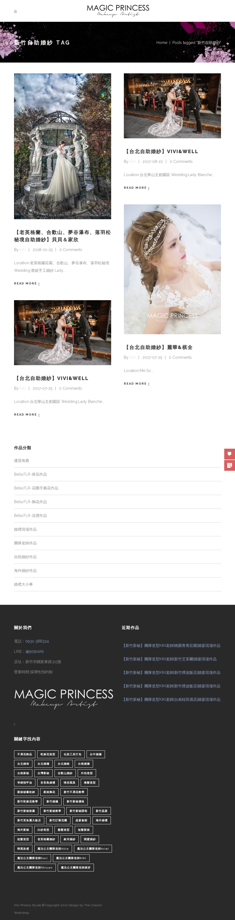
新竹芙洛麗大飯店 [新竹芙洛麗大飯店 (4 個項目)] (29, 819)
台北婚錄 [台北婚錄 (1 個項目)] (64, 763)
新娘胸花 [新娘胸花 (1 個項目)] (49, 791)
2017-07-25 (152, 357)
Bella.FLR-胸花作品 (30, 501)
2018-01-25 (43, 250)
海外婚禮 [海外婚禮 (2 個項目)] (102, 819)
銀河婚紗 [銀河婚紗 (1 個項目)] (70, 838)
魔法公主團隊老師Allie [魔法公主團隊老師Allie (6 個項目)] (53, 848)
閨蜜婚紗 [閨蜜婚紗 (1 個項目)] (90, 838)
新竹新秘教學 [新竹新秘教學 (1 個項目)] (52, 810)
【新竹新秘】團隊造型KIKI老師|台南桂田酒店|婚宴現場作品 (171, 699)
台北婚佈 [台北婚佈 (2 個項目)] (23, 763)
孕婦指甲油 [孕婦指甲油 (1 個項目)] (24, 782)
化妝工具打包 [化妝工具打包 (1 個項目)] (72, 753)
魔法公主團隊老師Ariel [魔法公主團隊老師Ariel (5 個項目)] (93, 848)
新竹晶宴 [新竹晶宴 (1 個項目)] (102, 810)
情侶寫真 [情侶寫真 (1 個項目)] (70, 782)
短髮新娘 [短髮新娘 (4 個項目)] (84, 829)
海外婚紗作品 (25, 570)
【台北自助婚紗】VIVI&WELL (161, 151)
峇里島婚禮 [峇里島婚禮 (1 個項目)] (47, 782)
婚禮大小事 (23, 584)
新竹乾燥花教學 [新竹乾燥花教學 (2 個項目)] (27, 800)
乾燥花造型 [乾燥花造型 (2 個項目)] (47, 753)
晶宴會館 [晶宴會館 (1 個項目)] (81, 819)
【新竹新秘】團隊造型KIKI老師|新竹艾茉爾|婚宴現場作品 (169, 659)
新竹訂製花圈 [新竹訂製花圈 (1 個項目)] (58, 819)
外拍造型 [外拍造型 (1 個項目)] (87, 772)
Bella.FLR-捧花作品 (30, 474)
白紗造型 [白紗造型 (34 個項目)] (43, 829)
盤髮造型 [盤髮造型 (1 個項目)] (64, 829)
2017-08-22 (152, 161)
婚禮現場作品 (25, 529)
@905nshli (35, 651)
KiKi (22, 250)
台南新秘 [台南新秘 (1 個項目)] (23, 772)
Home (161, 42)
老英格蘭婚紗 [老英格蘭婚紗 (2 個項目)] (46, 838)
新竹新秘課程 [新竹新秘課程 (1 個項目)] (78, 810)
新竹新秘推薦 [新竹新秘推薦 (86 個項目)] (26, 810)
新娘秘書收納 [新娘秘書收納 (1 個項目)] (26, 791)
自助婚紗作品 (25, 556)
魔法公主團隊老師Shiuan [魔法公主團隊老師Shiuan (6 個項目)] (35, 867)
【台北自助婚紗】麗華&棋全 (158, 347)
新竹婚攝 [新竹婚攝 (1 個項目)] (52, 800)
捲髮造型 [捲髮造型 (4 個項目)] (90, 782)
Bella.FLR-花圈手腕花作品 (36, 487)
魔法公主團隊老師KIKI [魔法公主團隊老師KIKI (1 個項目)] (71, 857)
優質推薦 (21, 460)
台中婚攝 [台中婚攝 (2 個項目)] (96, 753)
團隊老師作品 (25, 542)
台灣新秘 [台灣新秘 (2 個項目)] (43, 772)
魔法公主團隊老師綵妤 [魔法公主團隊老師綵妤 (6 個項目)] (76, 867)
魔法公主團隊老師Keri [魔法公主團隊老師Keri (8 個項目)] (32, 857)
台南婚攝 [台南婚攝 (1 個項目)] (84, 763)
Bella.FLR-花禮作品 (30, 515)
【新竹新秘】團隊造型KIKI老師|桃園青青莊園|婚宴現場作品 (171, 645)
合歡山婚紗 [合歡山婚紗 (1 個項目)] (65, 772)
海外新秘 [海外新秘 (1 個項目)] (23, 829)
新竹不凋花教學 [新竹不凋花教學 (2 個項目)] (74, 791)
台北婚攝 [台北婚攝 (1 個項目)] (43, 763)
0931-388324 (37, 641)
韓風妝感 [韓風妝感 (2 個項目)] (23, 848)
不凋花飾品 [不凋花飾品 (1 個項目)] (24, 753)
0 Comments (70, 250)
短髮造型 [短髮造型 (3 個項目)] (23, 838)
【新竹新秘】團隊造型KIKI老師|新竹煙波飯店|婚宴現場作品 (171, 672)
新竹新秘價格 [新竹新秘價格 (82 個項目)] (75, 800)
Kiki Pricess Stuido (27, 905)
